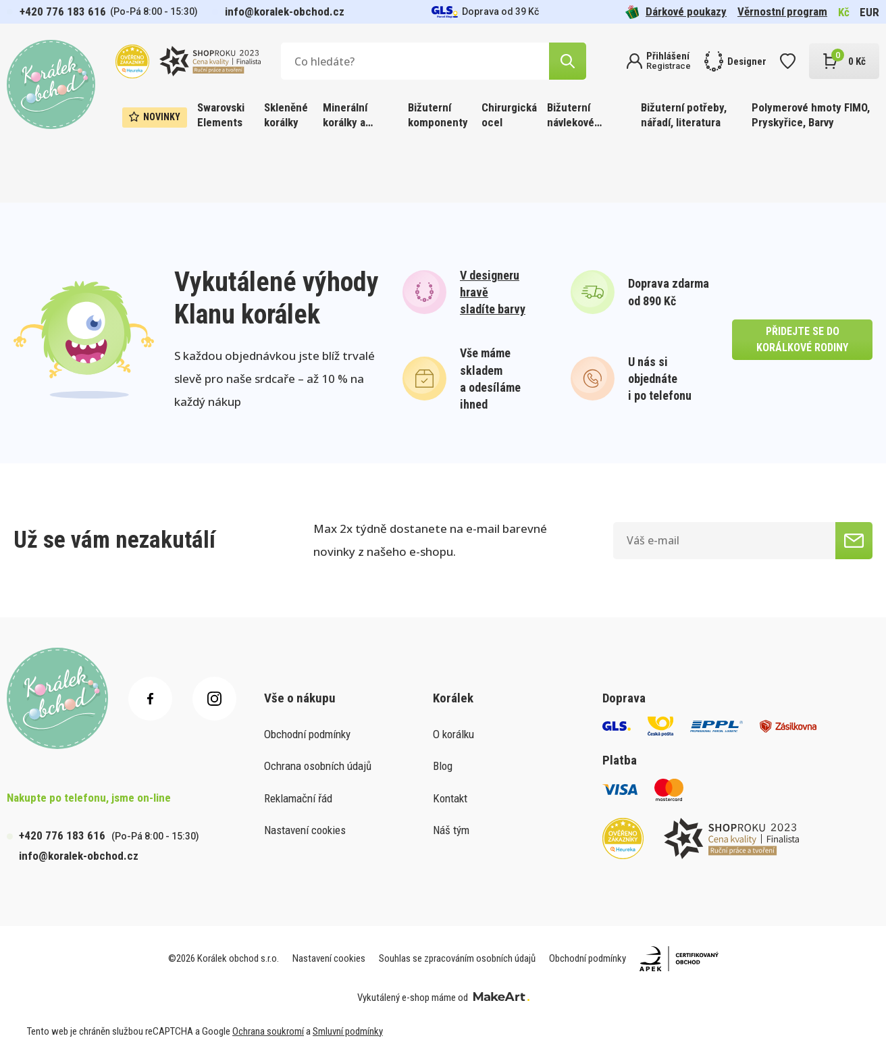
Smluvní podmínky (348, 1031)
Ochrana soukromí (268, 1031)
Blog (442, 766)
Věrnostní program (782, 11)
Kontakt (450, 798)
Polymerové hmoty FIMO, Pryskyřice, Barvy (811, 115)
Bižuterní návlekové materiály (570, 116)
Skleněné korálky (286, 115)
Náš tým (451, 830)
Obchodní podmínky (307, 734)
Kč (844, 12)
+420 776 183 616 (63, 11)
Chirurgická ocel (509, 115)
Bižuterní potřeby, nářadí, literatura (684, 115)
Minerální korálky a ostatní (345, 116)
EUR (869, 12)
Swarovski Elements (220, 115)
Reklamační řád (298, 798)
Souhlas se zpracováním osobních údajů (457, 958)
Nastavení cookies (305, 830)
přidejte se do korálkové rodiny (802, 339)
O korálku (453, 734)
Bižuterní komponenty (438, 115)
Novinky (154, 116)
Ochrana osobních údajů (317, 766)
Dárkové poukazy (676, 12)
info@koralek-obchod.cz (284, 11)
